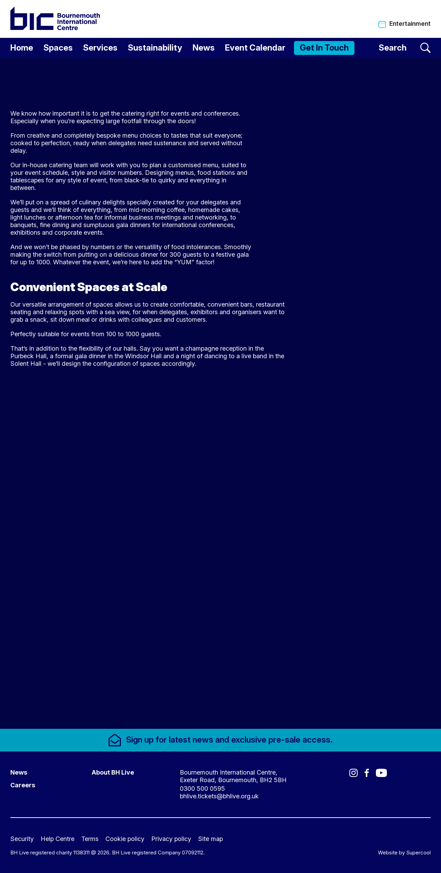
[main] (220, 393)
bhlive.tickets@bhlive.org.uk (219, 796)
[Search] (405, 48)
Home (21, 48)
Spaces (58, 48)
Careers (22, 785)
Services (100, 48)
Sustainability (155, 48)
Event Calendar (255, 48)
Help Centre (57, 838)
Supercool (418, 852)
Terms (90, 838)
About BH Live (113, 772)
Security (22, 838)
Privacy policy (171, 838)
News (204, 48)
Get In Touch (324, 48)
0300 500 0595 (202, 788)
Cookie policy (124, 838)
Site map (210, 838)
